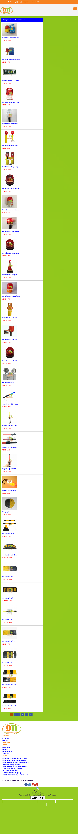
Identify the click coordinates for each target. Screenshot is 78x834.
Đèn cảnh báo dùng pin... (10, 253)
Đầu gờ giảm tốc (7, 512)
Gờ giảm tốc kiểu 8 (8, 576)
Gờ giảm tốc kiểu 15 (8, 620)
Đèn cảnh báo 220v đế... (10, 361)
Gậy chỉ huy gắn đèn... (9, 447)
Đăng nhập (24, 2)
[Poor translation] (41, 797)
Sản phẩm (6, 747)
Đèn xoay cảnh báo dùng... (11, 38)
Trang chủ (6, 20)
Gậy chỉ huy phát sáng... (10, 404)
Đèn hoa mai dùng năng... (10, 167)
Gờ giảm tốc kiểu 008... (9, 684)
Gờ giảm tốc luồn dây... (9, 555)
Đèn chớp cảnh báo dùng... (11, 188)
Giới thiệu (6, 738)
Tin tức (5, 740)
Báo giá (5, 749)
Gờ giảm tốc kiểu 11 (8, 641)
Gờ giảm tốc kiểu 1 (8, 663)
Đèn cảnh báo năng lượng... (11, 231)
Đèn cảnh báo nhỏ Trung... (11, 210)
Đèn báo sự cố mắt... (9, 382)
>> (30, 714)
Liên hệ (35, 2)
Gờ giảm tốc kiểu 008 (9, 706)
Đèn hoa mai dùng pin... (10, 145)
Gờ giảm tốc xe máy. (8, 533)
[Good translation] (34, 797)
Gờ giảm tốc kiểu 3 (8, 598)
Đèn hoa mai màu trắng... (10, 124)
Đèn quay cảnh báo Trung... (11, 102)
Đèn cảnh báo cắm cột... (10, 318)
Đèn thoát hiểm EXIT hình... (11, 81)
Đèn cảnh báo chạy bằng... (11, 296)
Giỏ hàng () (13, 2)
